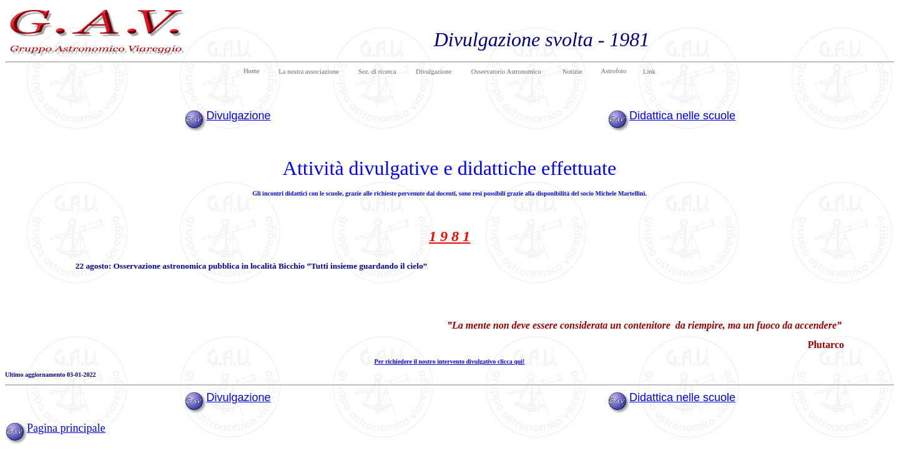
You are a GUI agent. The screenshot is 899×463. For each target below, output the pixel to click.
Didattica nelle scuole (682, 115)
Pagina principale (66, 428)
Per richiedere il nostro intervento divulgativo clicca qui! (450, 361)
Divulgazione (238, 115)
